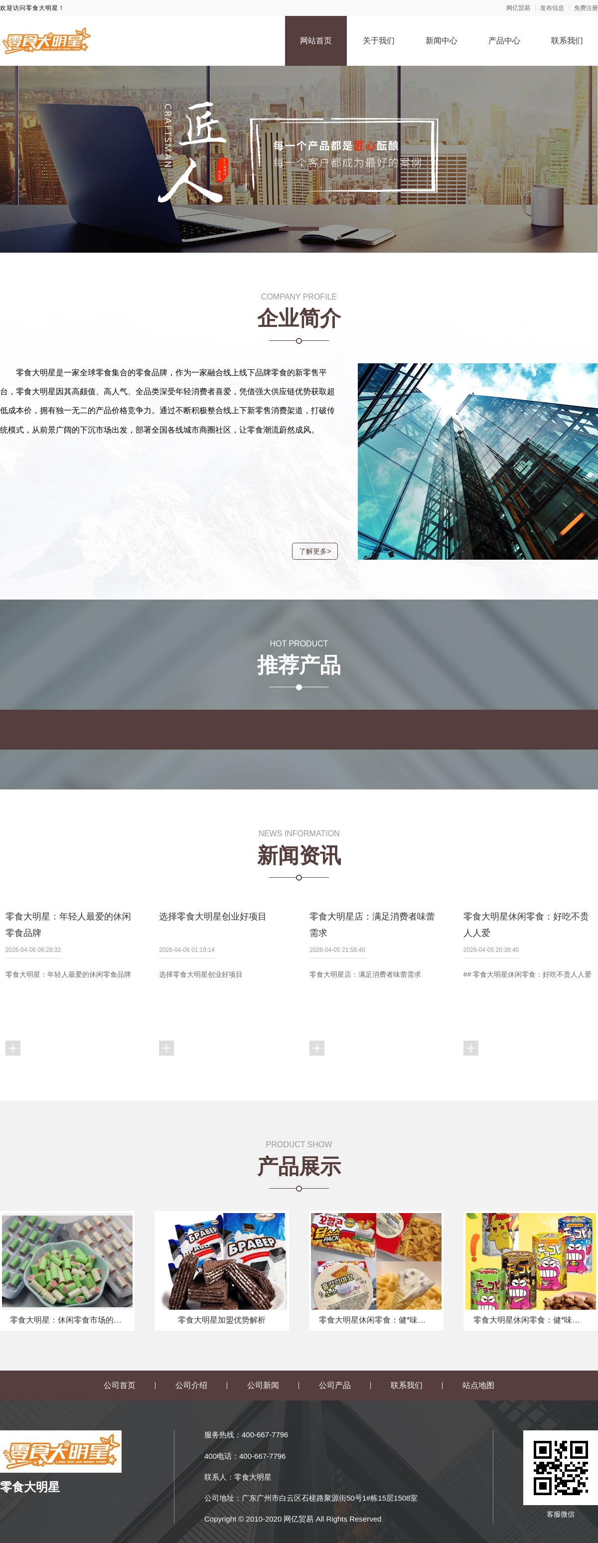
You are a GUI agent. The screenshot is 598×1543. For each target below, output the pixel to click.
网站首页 (316, 40)
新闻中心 (441, 40)
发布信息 (552, 7)
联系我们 (567, 40)
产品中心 (504, 40)
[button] (299, 229)
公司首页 (120, 1414)
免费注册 (586, 7)
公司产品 (335, 1414)
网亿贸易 (518, 7)
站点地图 (478, 1414)
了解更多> (309, 551)
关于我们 (379, 40)
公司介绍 (191, 1414)
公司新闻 (263, 1414)
